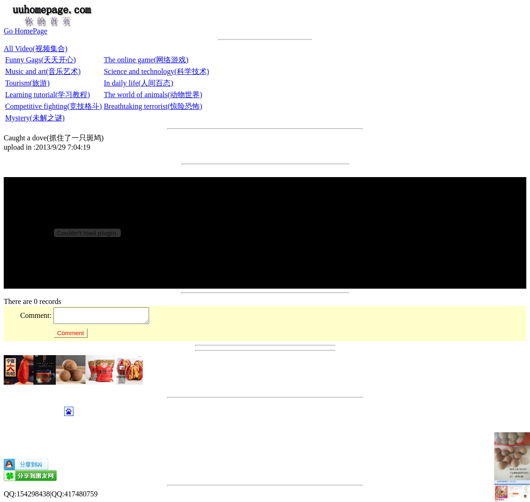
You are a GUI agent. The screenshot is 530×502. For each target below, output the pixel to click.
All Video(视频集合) (35, 49)
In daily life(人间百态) (138, 83)
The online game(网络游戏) (146, 60)
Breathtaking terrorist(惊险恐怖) (153, 106)
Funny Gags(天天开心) (40, 60)
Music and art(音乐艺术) (43, 71)
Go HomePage (25, 31)
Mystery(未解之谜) (35, 118)
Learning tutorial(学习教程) (47, 95)
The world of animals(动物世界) (153, 95)
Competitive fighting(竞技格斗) (53, 106)
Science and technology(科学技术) (156, 71)
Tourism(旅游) (27, 83)
